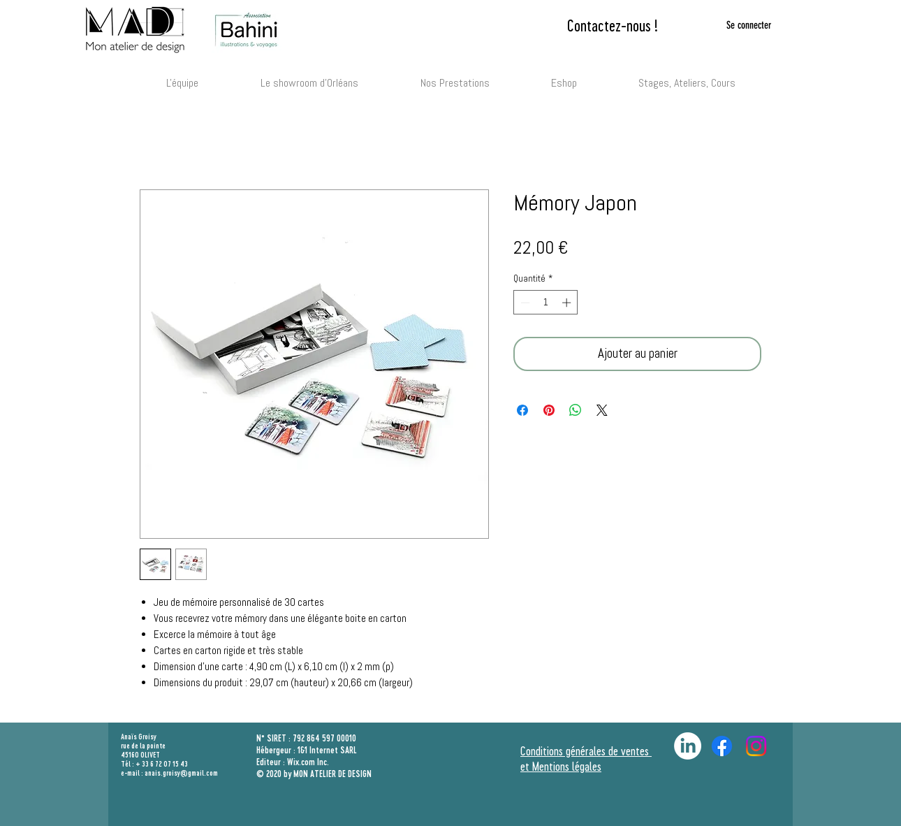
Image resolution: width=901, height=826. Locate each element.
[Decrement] (523, 302)
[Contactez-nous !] (613, 25)
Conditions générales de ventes (586, 751)
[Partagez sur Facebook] (522, 410)
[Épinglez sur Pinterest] (549, 410)
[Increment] (567, 302)
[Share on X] (602, 410)
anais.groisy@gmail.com (181, 773)
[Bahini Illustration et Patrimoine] (756, 746)
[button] (454, 77)
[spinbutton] (545, 302)
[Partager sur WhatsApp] (575, 410)
